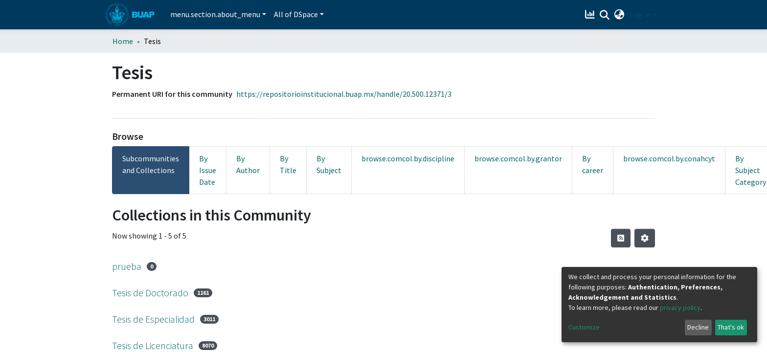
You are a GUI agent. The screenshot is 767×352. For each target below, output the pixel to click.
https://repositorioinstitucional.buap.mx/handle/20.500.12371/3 (343, 94)
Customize (584, 327)
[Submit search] (604, 15)
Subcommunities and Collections (150, 164)
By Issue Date (207, 170)
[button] (619, 15)
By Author (248, 164)
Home (123, 41)
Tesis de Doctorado (150, 292)
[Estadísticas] (591, 15)
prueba (126, 266)
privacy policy (680, 307)
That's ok (731, 327)
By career (592, 164)
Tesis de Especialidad (153, 319)
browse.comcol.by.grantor (518, 158)
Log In (640, 15)
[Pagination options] (644, 238)
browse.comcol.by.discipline (407, 158)
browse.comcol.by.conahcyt (669, 158)
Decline (698, 327)
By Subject (328, 164)
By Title (288, 164)
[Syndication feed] (621, 238)
